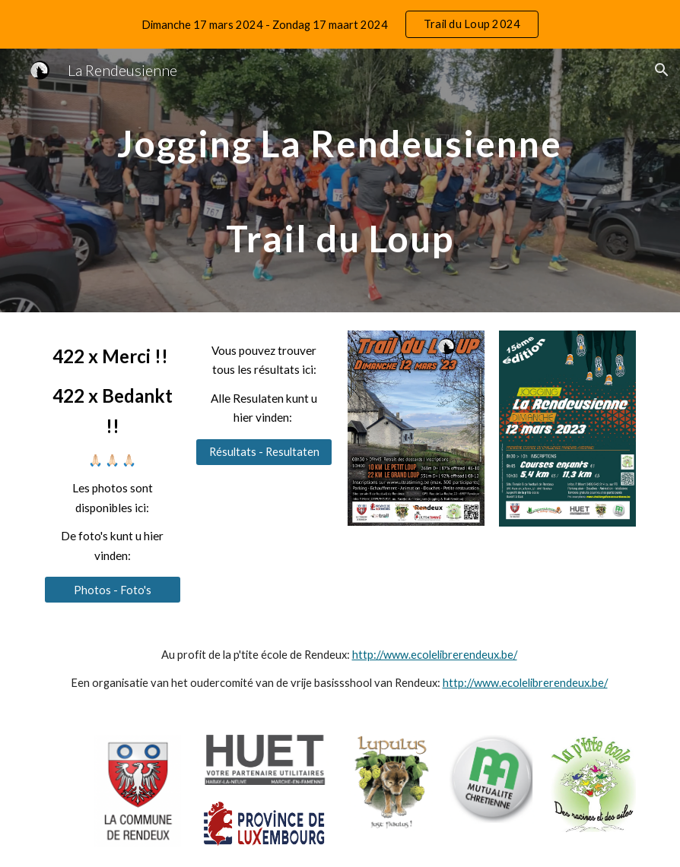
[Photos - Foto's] (112, 589)
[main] (339, 180)
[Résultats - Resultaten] (264, 452)
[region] (340, 24)
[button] (661, 70)
